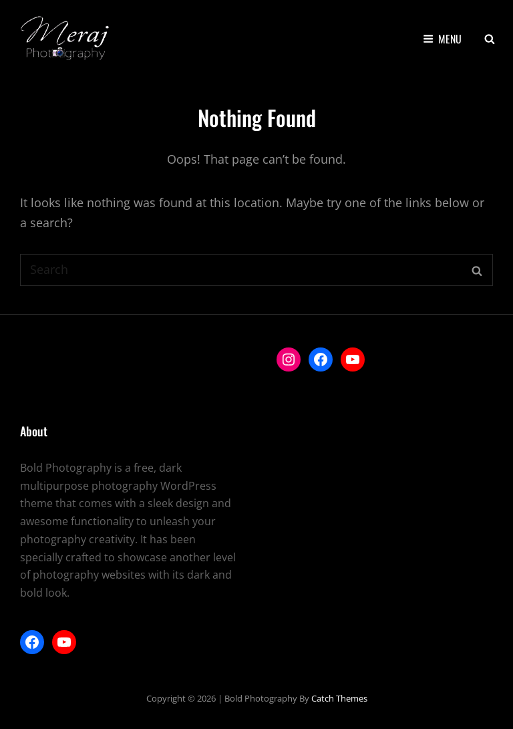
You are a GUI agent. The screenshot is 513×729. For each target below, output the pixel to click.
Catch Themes (339, 698)
